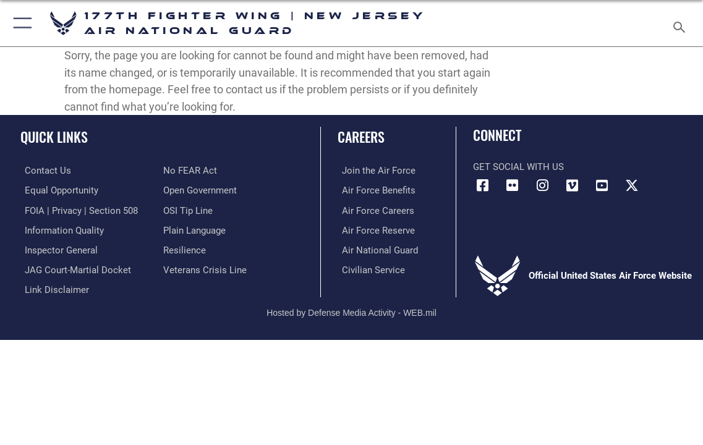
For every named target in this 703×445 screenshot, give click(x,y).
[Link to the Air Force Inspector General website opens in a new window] (56, 247)
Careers (361, 136)
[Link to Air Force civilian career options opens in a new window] (369, 267)
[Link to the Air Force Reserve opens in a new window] (374, 228)
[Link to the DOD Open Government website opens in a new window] (200, 190)
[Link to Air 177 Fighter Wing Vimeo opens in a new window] (572, 185)
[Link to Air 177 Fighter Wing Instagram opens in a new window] (542, 185)
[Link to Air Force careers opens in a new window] (374, 209)
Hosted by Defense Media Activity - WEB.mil (351, 309)
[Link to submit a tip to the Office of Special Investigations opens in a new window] (188, 209)
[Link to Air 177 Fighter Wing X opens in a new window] (632, 185)
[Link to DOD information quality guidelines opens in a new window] (60, 228)
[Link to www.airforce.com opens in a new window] (374, 170)
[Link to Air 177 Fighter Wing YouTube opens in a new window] (602, 185)
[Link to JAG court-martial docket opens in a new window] (73, 267)
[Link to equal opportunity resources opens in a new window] (57, 190)
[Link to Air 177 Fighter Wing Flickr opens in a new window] (512, 185)
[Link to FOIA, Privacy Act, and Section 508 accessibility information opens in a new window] (77, 209)
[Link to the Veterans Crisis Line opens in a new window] (205, 267)
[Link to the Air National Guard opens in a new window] (376, 247)
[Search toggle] (681, 23)
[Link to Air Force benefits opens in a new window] (374, 190)
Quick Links (54, 136)
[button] (20, 23)
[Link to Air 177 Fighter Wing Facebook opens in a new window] (482, 185)
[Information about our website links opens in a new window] (52, 286)
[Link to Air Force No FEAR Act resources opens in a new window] (190, 170)
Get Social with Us (518, 166)
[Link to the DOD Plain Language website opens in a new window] (194, 228)
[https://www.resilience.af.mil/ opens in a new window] (184, 247)
